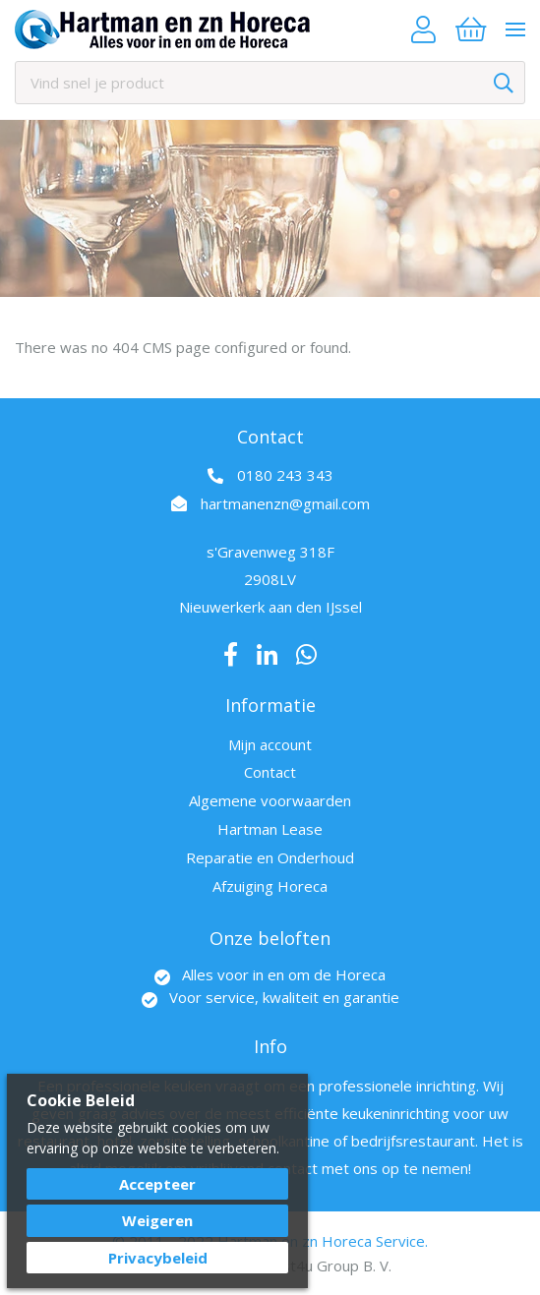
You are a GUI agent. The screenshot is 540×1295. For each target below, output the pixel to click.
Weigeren (157, 1220)
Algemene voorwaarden (270, 800)
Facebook (230, 655)
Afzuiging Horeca (270, 886)
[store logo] (162, 29)
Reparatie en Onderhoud (270, 857)
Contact (270, 772)
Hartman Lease (270, 829)
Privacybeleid (158, 1257)
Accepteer (157, 1184)
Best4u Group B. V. (327, 1265)
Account (423, 29)
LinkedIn (267, 655)
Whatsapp (306, 655)
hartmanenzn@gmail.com (285, 503)
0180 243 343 (285, 475)
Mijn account (270, 744)
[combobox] (270, 82)
